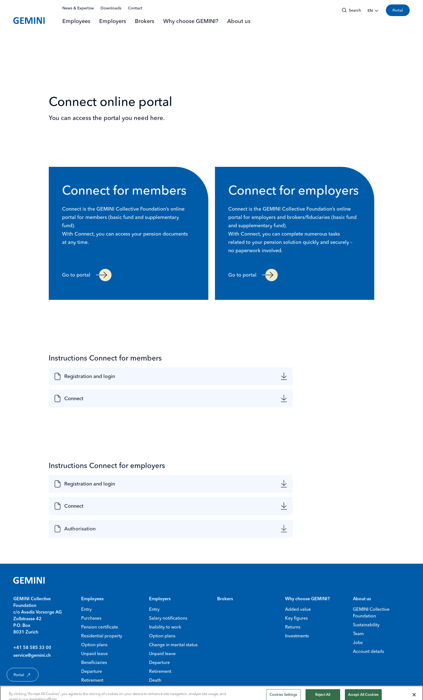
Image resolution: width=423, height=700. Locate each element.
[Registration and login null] (272, 376)
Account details (368, 651)
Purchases (91, 618)
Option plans (94, 644)
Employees (76, 20)
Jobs (358, 642)
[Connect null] (272, 400)
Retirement (92, 680)
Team (358, 633)
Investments (297, 635)
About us (238, 20)
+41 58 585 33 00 (32, 648)
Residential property (101, 635)
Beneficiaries (94, 662)
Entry (86, 609)
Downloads (111, 8)
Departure (91, 671)
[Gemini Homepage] (29, 20)
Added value (298, 609)
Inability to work (165, 627)
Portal (398, 10)
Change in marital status (173, 644)
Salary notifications (168, 618)
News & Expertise (78, 8)
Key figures (296, 618)
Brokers (144, 20)
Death (155, 680)
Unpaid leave (94, 653)
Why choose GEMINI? (190, 20)
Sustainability (366, 624)
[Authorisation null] (272, 532)
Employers (112, 20)
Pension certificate (99, 627)
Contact (135, 8)
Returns (292, 627)
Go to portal (87, 275)
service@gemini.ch (32, 655)
